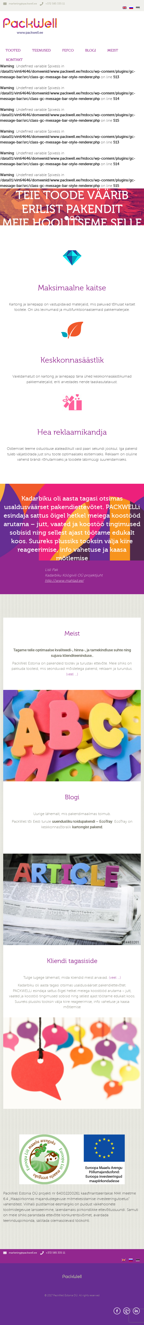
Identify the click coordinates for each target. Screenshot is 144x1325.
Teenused (41, 50)
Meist (112, 50)
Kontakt (14, 60)
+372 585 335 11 (52, 3)
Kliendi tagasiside (72, 961)
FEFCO (68, 50)
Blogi (90, 50)
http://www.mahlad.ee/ (64, 581)
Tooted (13, 50)
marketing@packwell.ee (20, 3)
